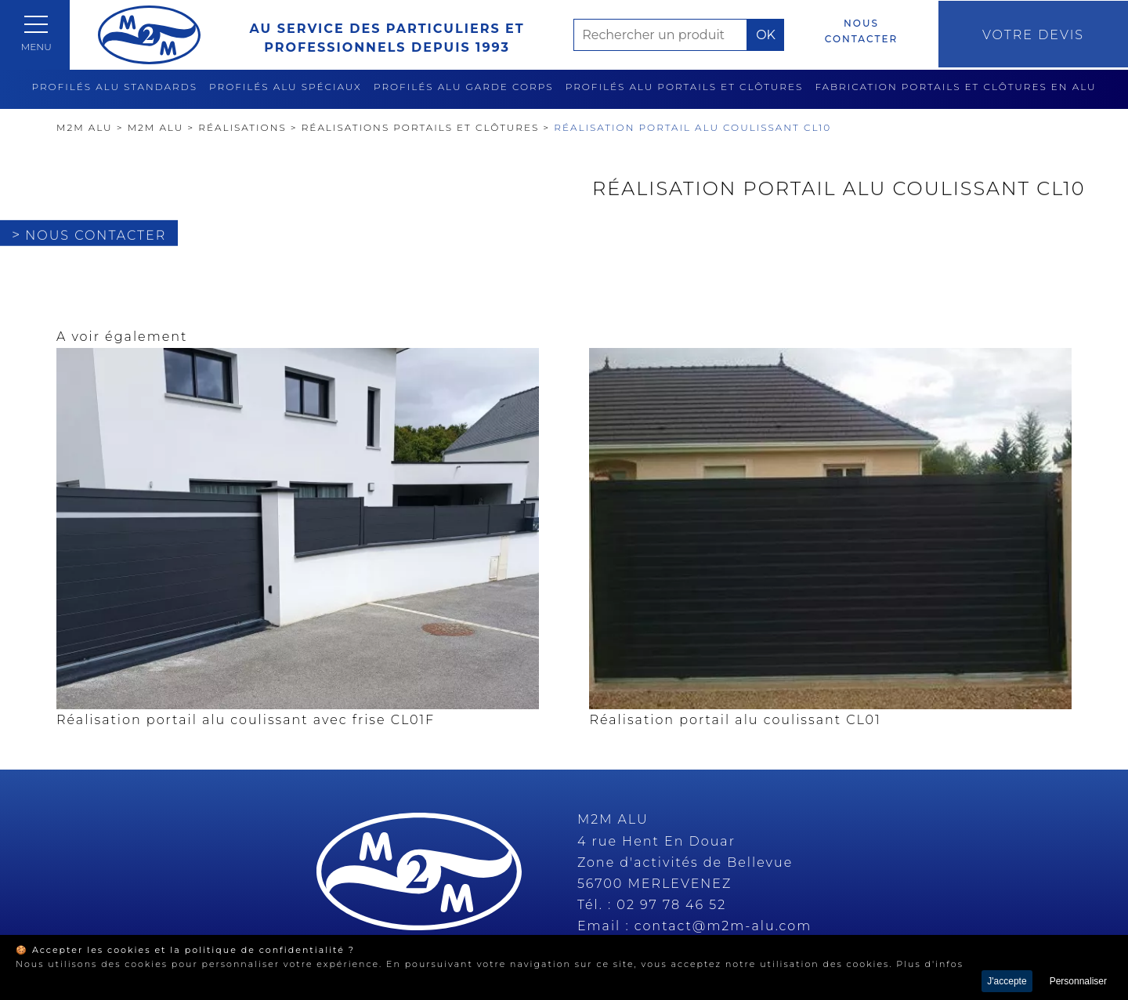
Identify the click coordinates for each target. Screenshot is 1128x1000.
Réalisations (242, 127)
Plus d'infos (930, 963)
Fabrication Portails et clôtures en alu (955, 86)
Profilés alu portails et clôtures (685, 86)
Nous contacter (847, 31)
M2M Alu (84, 127)
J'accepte (1006, 981)
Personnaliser (1078, 981)
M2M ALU (156, 127)
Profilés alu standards (114, 86)
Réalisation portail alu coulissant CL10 (692, 127)
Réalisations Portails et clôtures (421, 127)
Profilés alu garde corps (464, 86)
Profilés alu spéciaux (285, 86)
